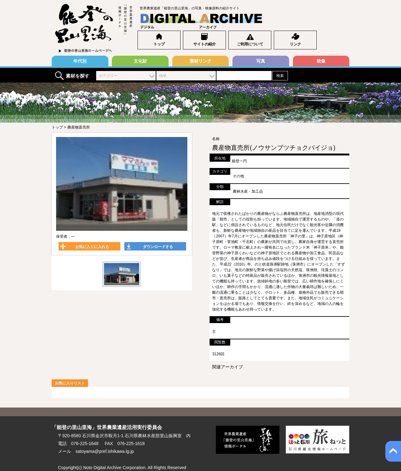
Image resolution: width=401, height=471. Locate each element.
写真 (260, 60)
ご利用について (250, 44)
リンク (295, 44)
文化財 (140, 60)
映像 (321, 60)
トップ (159, 44)
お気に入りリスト (70, 383)
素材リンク (200, 60)
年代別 (79, 60)
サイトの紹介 (204, 44)
